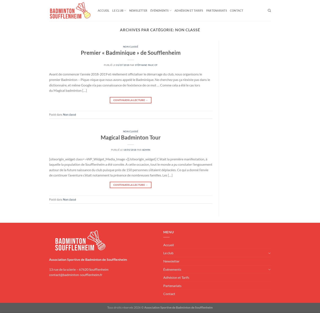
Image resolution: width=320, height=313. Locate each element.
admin (146, 149)
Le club (119, 10)
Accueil (104, 10)
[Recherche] (269, 11)
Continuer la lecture (130, 100)
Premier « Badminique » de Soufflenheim (131, 52)
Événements (161, 10)
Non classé (130, 46)
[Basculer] (269, 253)
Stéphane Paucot (146, 65)
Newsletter (138, 10)
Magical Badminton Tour (131, 137)
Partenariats (216, 10)
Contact (236, 10)
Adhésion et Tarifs (188, 10)
